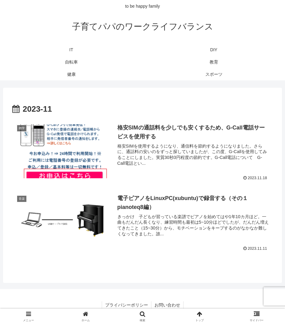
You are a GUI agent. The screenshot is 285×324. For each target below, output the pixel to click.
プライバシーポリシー (126, 305)
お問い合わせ (167, 305)
